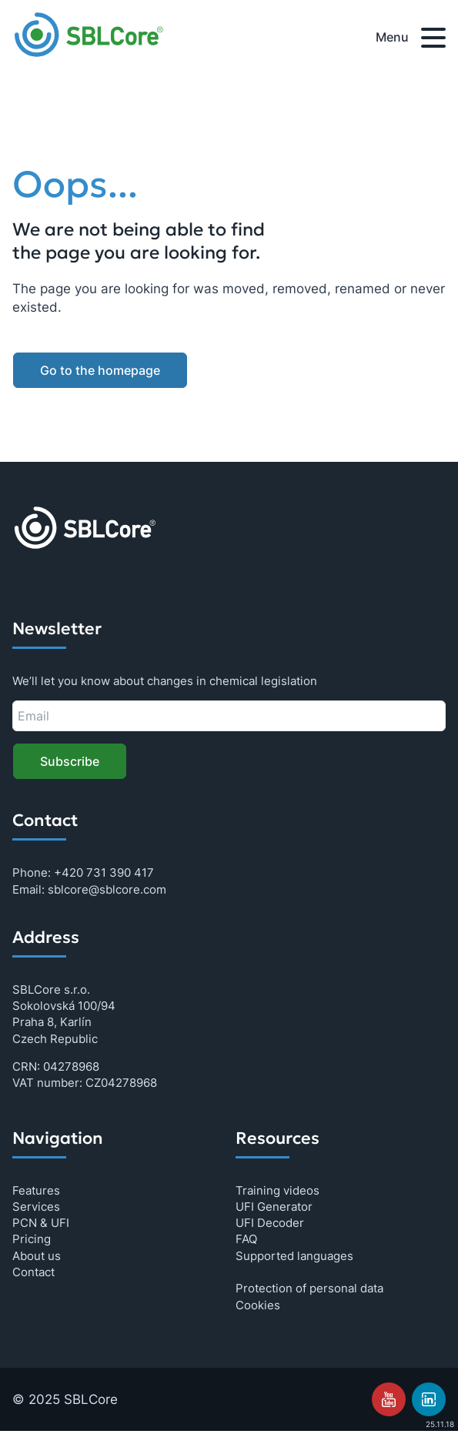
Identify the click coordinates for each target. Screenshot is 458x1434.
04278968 (71, 1066)
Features (36, 1190)
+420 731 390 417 (104, 872)
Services (36, 1206)
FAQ (246, 1239)
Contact (33, 1272)
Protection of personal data (309, 1288)
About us (36, 1255)
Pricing (31, 1239)
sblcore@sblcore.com (107, 889)
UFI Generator (274, 1206)
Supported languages (294, 1255)
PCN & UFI (40, 1222)
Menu (411, 40)
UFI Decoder (270, 1222)
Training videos (277, 1190)
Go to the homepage (100, 370)
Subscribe (69, 761)
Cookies (258, 1305)
